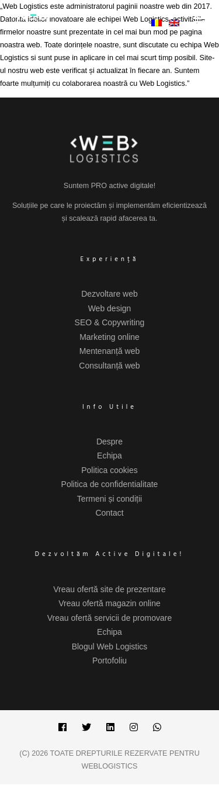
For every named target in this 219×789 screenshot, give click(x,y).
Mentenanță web (109, 351)
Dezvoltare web (109, 293)
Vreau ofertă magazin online (109, 603)
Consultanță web (109, 365)
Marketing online (109, 337)
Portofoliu (109, 660)
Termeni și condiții (109, 498)
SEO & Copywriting (110, 322)
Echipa (109, 455)
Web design (109, 308)
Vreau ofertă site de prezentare (109, 589)
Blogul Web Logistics (110, 646)
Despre (109, 441)
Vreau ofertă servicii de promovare (109, 618)
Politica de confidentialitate (109, 484)
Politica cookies (109, 470)
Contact (109, 512)
